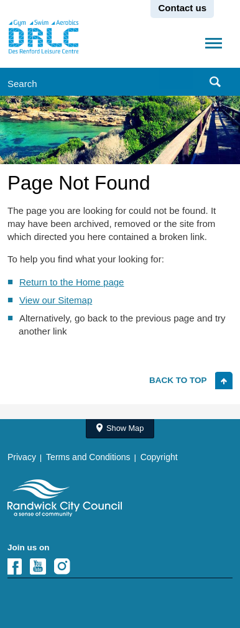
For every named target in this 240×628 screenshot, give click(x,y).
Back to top (178, 380)
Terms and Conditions (88, 457)
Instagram (66, 566)
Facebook (17, 566)
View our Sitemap (55, 300)
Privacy (21, 457)
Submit (216, 82)
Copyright (159, 457)
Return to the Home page (71, 282)
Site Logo (64, 498)
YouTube (41, 566)
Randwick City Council (43, 36)
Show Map (125, 428)
